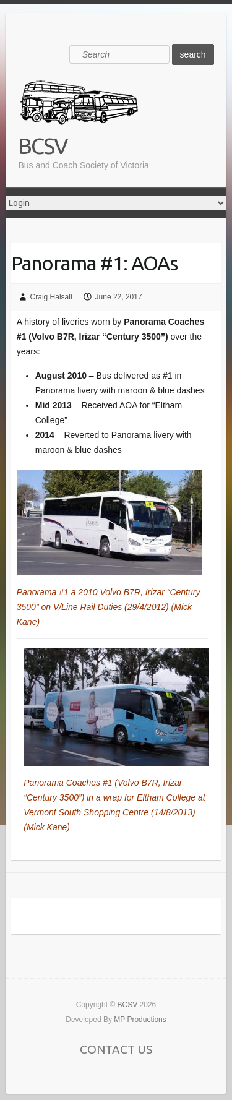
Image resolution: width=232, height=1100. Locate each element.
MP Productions (140, 1019)
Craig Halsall (51, 297)
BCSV (42, 145)
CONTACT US (116, 1049)
